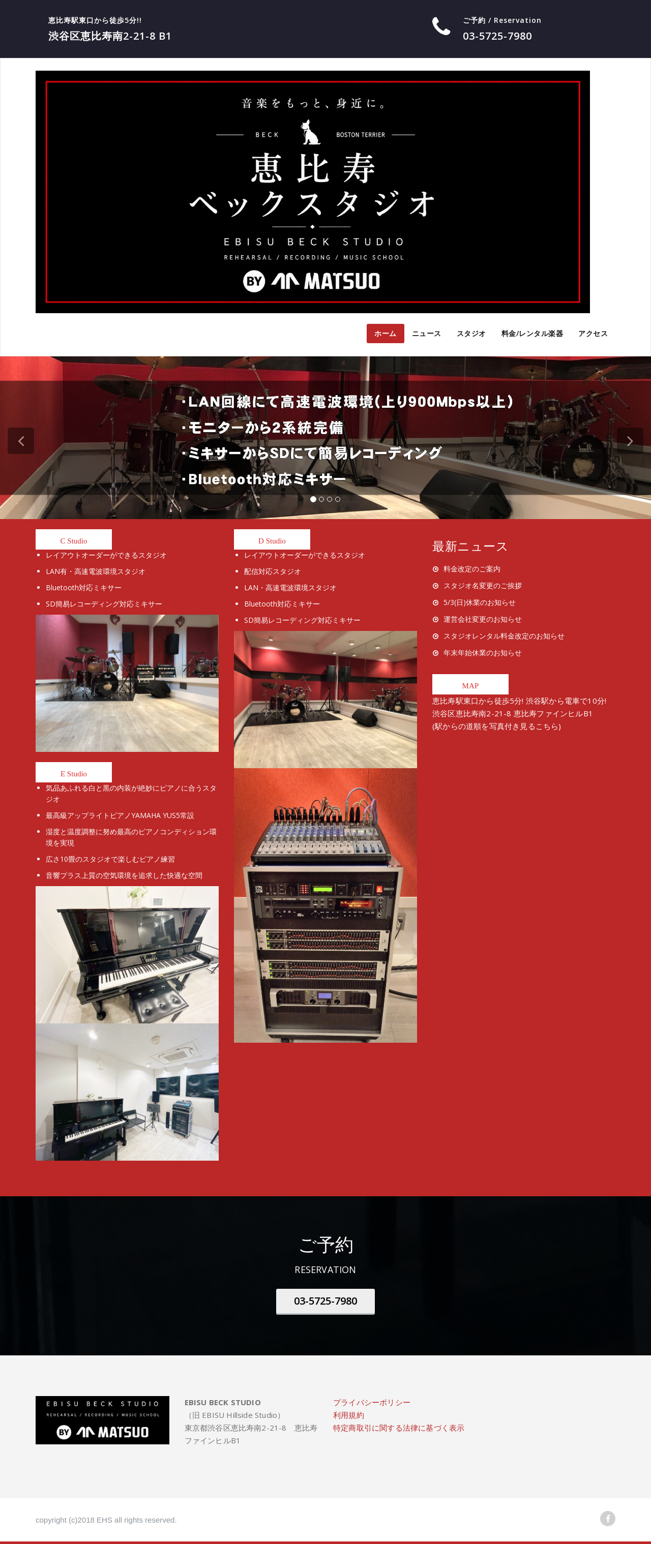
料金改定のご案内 (471, 568)
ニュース (426, 333)
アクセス (593, 333)
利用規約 (348, 1415)
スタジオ (471, 333)
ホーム (385, 333)
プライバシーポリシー (371, 1402)
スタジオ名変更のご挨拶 (482, 585)
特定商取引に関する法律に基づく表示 (398, 1427)
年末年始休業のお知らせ (482, 652)
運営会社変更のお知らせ (482, 619)
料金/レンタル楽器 (532, 333)
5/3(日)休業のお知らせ (479, 602)
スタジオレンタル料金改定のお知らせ (504, 636)
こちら (547, 726)
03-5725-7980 (325, 1301)
